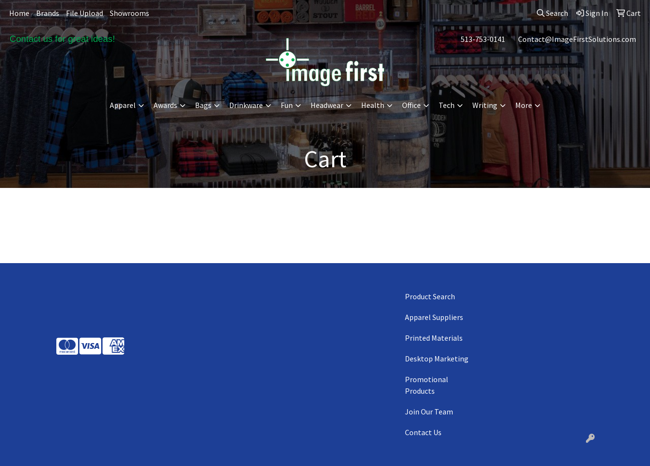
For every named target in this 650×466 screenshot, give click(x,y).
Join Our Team (429, 411)
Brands (47, 13)
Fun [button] (287, 105)
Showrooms (129, 13)
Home (19, 13)
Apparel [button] (123, 105)
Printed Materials (434, 338)
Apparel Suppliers (434, 317)
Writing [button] (484, 105)
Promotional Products (426, 385)
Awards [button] (165, 105)
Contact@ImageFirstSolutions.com (577, 39)
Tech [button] (447, 105)
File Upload (84, 13)
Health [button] (372, 105)
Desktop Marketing (436, 358)
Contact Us (423, 432)
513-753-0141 (483, 39)
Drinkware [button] (246, 105)
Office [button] (411, 105)
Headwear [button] (327, 105)
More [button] (523, 105)
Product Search (430, 296)
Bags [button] (203, 105)
